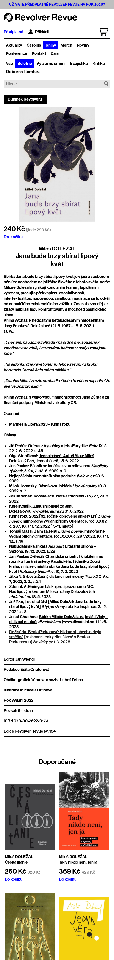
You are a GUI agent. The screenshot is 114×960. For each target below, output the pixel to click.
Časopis (34, 45)
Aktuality (14, 45)
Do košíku (13, 236)
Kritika (98, 63)
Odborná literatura (23, 71)
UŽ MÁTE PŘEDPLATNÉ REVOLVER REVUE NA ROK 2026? (57, 4)
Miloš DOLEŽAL (57, 248)
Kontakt (39, 53)
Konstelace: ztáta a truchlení (59, 496)
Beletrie (24, 63)
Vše (9, 63)
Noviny (83, 45)
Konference (16, 53)
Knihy (51, 45)
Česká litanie (16, 862)
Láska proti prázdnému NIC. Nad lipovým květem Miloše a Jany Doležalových (52, 589)
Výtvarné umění (50, 63)
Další (55, 53)
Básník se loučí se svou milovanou (60, 465)
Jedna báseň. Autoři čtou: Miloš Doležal (51, 458)
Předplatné (13, 31)
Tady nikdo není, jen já (78, 862)
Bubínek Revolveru (25, 99)
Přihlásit (39, 31)
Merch (66, 45)
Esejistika (79, 63)
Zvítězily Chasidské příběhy (54, 556)
